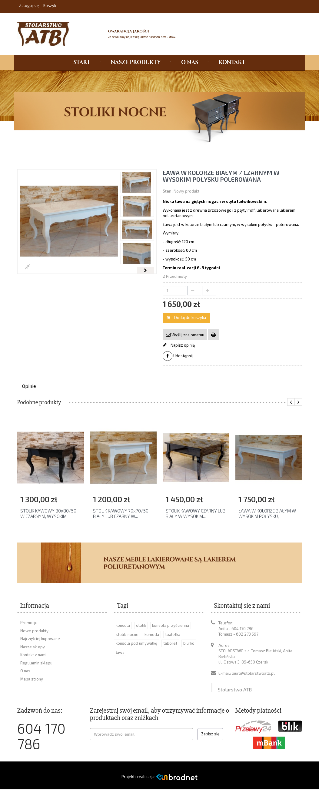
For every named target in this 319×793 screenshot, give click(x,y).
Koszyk (49, 5)
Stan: (168, 191)
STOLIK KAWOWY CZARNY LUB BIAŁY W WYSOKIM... (195, 513)
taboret (170, 643)
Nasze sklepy (32, 646)
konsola (123, 625)
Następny (145, 270)
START (82, 62)
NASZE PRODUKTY (136, 62)
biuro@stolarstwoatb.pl (253, 673)
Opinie (29, 386)
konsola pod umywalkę (136, 643)
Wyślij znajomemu (187, 334)
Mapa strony (31, 679)
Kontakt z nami (33, 654)
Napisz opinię (182, 345)
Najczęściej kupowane (40, 638)
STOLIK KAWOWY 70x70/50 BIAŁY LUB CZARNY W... (120, 513)
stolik (141, 625)
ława (120, 652)
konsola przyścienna (170, 625)
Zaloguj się (29, 5)
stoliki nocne (127, 634)
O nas (25, 670)
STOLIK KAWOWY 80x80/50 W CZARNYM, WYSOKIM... (48, 513)
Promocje (29, 622)
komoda (152, 634)
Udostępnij (178, 356)
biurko (188, 643)
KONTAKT (232, 62)
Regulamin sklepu (36, 662)
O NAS (189, 62)
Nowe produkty (34, 630)
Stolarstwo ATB (235, 684)
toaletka (172, 634)
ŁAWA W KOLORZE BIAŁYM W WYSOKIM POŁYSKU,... (267, 513)
